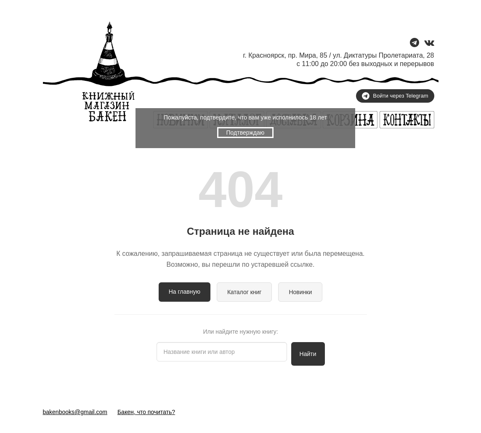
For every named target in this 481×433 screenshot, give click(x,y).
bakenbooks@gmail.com (75, 412)
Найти (308, 354)
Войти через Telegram (395, 96)
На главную (184, 291)
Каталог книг (244, 292)
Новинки (300, 292)
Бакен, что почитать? (146, 412)
